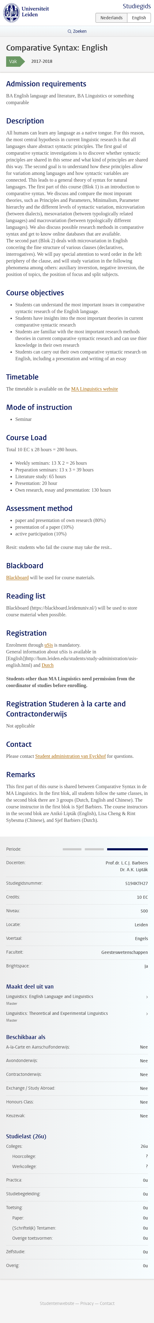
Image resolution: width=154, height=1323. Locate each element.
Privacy (87, 1303)
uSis (48, 645)
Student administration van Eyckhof (70, 756)
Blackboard (17, 577)
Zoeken (80, 31)
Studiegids (137, 6)
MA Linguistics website (94, 388)
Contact (107, 1303)
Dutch (48, 665)
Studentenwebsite (57, 1303)
